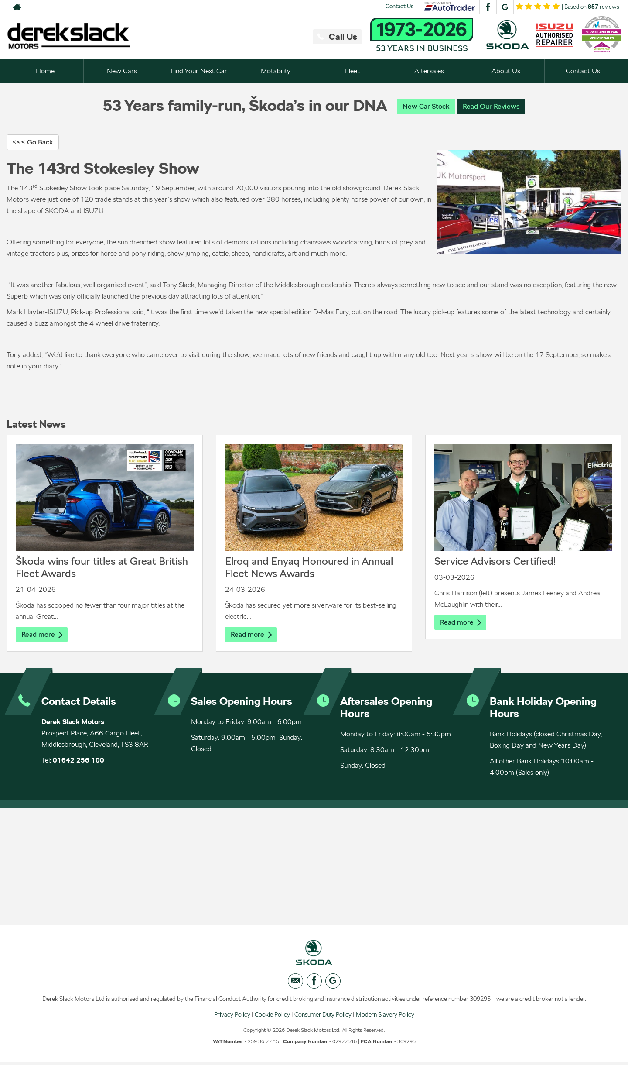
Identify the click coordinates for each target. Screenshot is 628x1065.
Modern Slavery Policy (385, 1016)
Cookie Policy (272, 1016)
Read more (41, 635)
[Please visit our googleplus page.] (504, 7)
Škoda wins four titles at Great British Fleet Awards (102, 567)
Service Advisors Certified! (495, 561)
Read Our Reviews (491, 106)
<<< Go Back (32, 142)
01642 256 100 (78, 761)
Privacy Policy (232, 1016)
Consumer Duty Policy (323, 1016)
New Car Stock (426, 106)
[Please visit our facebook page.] (487, 7)
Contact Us (399, 6)
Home (45, 71)
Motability (275, 71)
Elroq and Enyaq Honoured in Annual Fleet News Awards (309, 567)
